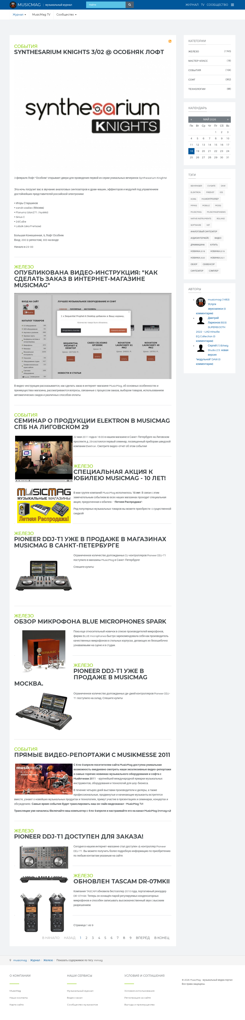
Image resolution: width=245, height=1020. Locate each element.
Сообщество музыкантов (82, 1004)
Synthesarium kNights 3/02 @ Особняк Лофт (89, 52)
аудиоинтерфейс (200, 238)
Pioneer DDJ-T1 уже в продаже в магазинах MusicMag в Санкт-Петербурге (90, 542)
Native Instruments (201, 219)
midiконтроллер (210, 199)
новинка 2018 (198, 251)
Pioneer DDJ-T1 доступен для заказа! (78, 836)
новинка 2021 (218, 258)
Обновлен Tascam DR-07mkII (122, 881)
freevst (210, 192)
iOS (221, 192)
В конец (161, 938)
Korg (193, 199)
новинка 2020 (198, 258)
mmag (194, 206)
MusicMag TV (41, 14)
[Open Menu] (232, 5)
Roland (221, 219)
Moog (218, 206)
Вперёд (143, 938)
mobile (206, 206)
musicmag (218, 299)
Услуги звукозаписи (211, 309)
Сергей (214, 345)
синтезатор (197, 271)
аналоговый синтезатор (204, 232)
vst (208, 225)
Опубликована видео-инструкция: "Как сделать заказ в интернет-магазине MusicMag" (86, 279)
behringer (196, 186)
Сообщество (217, 5)
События (26, 46)
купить (214, 245)
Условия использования (139, 990)
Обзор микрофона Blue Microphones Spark (90, 621)
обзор (194, 264)
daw (223, 186)
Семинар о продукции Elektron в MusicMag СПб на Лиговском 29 (92, 424)
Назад (70, 938)
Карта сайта (17, 1004)
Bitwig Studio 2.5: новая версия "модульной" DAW (212, 354)
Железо (24, 267)
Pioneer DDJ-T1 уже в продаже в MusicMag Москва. (80, 677)
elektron (196, 192)
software (196, 225)
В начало (51, 938)
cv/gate (211, 186)
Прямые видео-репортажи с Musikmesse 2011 (92, 754)
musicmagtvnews (216, 212)
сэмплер (213, 271)
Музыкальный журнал (80, 990)
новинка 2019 (218, 251)
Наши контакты (19, 997)
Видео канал (74, 997)
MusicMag (196, 212)
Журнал (192, 5)
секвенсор (209, 264)
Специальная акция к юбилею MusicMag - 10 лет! (120, 475)
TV (202, 5)
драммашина (198, 245)
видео (218, 238)
